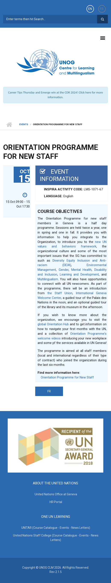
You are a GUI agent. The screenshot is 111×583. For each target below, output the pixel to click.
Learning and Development (79, 274)
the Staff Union (60, 293)
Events (23, 124)
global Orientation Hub (53, 324)
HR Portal (56, 502)
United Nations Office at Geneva (56, 494)
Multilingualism (48, 279)
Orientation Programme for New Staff (67, 377)
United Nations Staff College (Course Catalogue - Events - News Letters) (55, 538)
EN (90, 9)
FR (102, 9)
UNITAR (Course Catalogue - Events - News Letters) (55, 527)
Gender (64, 270)
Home (9, 124)
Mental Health (81, 270)
